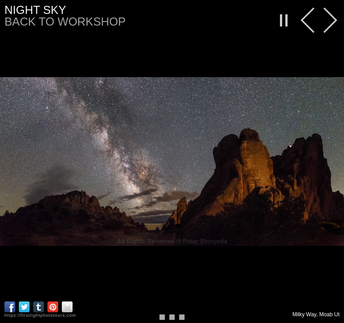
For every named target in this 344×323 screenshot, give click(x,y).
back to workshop (65, 21)
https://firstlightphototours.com (40, 315)
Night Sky (35, 10)
